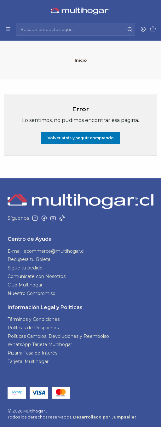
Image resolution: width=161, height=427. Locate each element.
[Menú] (8, 29)
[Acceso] (143, 29)
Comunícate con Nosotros (37, 276)
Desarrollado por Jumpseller (104, 416)
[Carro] (153, 29)
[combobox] (75, 29)
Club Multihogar (25, 284)
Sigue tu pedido (25, 267)
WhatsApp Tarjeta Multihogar (40, 344)
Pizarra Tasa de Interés (32, 352)
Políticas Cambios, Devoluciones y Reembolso (58, 335)
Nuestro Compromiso (31, 293)
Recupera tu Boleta (29, 259)
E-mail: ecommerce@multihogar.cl (46, 250)
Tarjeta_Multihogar (28, 361)
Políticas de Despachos (33, 327)
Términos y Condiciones (34, 318)
